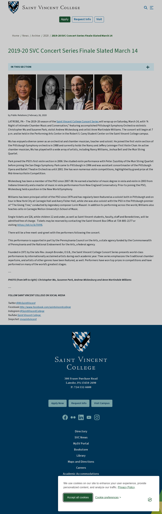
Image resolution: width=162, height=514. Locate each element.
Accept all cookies (78, 497)
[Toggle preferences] (108, 497)
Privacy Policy (126, 487)
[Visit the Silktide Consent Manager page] (150, 500)
